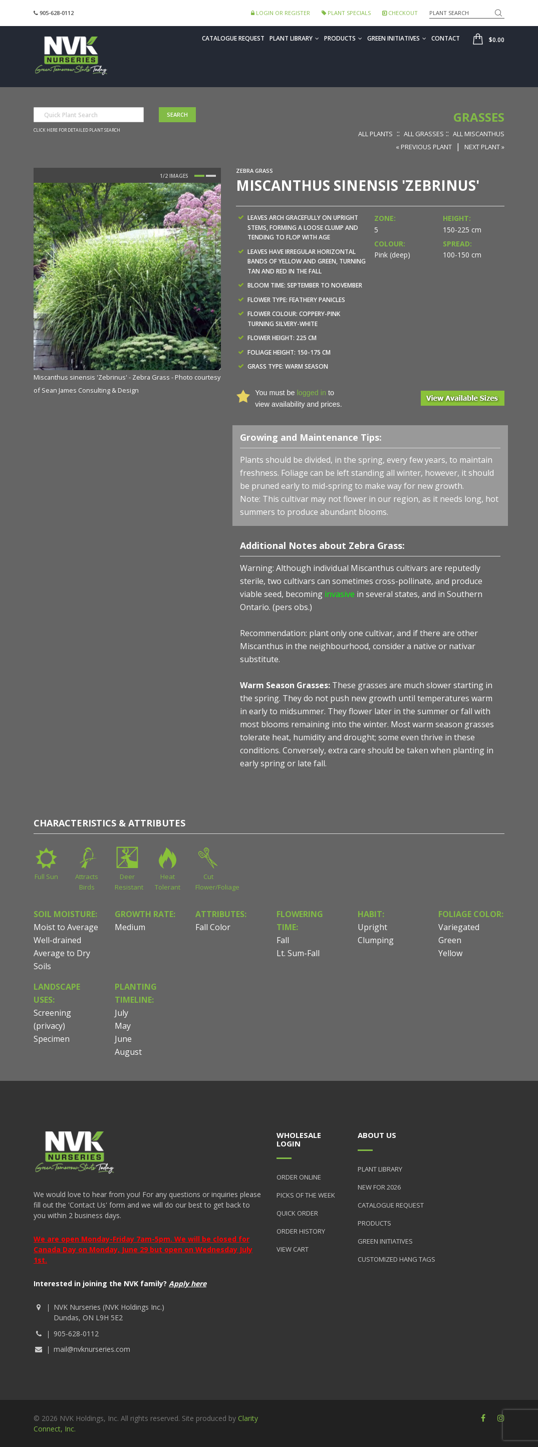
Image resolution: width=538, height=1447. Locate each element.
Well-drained (57, 940)
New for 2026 (379, 1187)
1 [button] (199, 176)
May (123, 1025)
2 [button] (211, 176)
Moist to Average (66, 927)
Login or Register (280, 13)
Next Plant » (484, 146)
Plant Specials (346, 13)
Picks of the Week (306, 1195)
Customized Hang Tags (396, 1259)
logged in (311, 393)
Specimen (52, 1038)
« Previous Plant (424, 146)
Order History (301, 1231)
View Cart (293, 1249)
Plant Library (294, 38)
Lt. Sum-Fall (298, 953)
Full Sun (46, 876)
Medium (130, 927)
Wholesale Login (299, 1139)
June (123, 1038)
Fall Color (212, 927)
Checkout (400, 13)
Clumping (376, 940)
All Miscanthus (478, 133)
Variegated (458, 927)
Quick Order (297, 1213)
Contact (445, 38)
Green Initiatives (396, 38)
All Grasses (424, 133)
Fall (283, 940)
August (128, 1051)
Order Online (299, 1177)
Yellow (450, 953)
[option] (127, 289)
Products (343, 38)
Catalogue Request (233, 38)
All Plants (375, 133)
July (121, 1012)
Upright (372, 927)
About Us (377, 1135)
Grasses (478, 117)
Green (449, 940)
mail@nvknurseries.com (92, 1349)
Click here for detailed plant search (77, 130)
